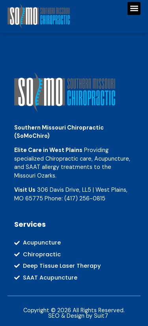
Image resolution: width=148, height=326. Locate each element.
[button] (134, 8)
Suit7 (101, 315)
